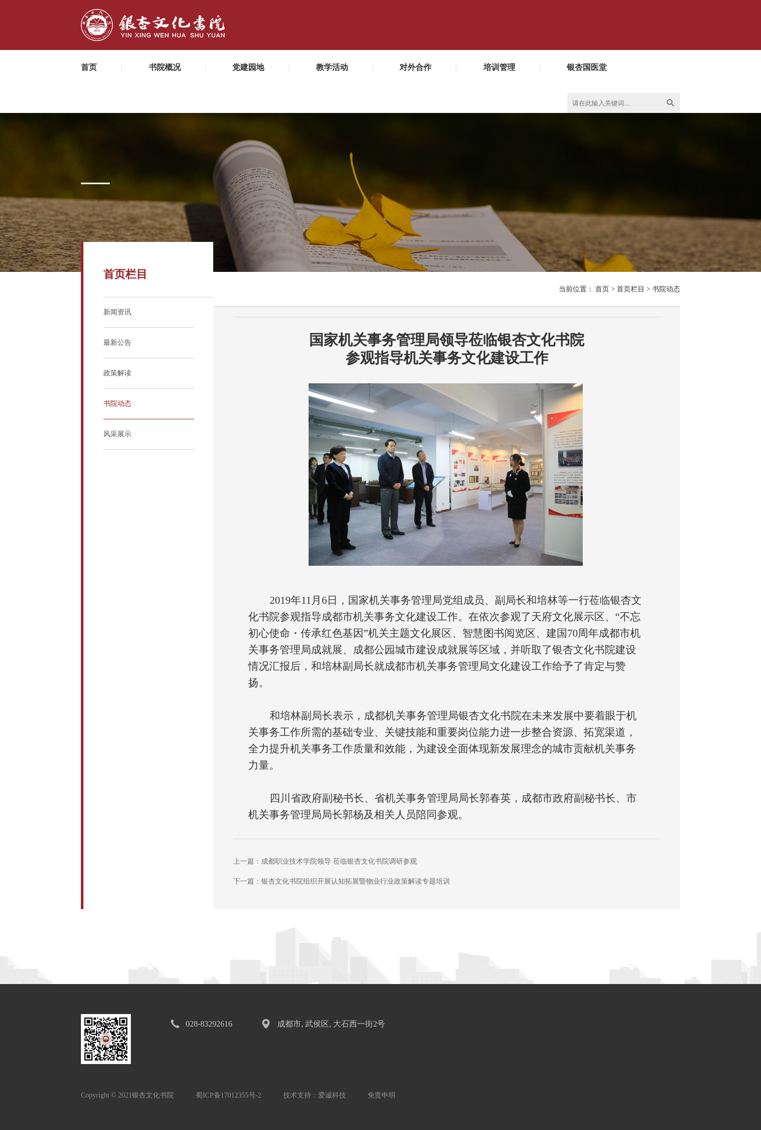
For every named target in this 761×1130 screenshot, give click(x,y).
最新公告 (117, 342)
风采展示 (117, 434)
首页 (89, 67)
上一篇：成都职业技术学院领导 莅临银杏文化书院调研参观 (325, 861)
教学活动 (332, 67)
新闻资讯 (117, 312)
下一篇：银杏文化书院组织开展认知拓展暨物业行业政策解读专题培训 (341, 881)
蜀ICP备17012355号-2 (228, 1095)
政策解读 (117, 373)
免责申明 (381, 1095)
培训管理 (499, 67)
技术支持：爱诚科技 (314, 1095)
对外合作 (415, 67)
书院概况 (165, 67)
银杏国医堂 (587, 67)
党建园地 (248, 67)
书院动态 (117, 403)
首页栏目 (631, 289)
